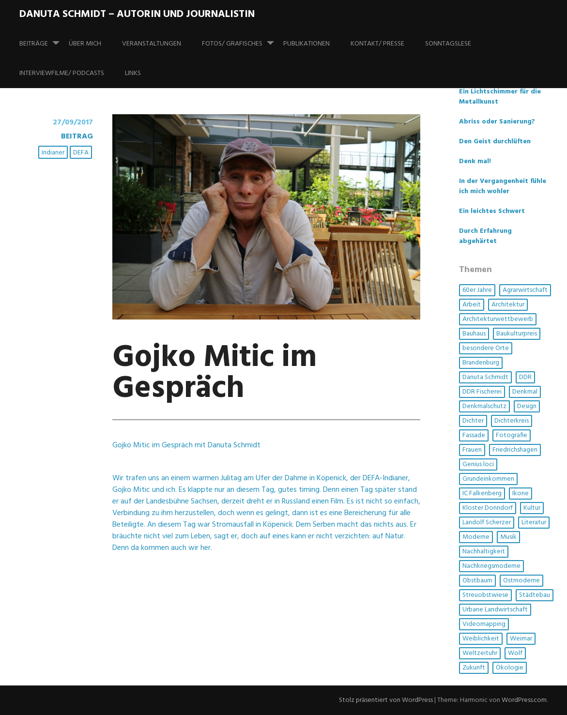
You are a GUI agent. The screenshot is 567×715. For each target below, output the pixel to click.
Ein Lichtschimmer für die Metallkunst (500, 96)
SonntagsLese (448, 43)
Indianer (53, 152)
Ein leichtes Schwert (492, 211)
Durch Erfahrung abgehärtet (485, 236)
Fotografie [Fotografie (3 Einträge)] (511, 435)
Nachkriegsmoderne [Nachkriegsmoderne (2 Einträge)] (491, 566)
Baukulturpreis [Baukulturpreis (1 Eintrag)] (516, 333)
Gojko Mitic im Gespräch (214, 373)
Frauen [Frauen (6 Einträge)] (472, 450)
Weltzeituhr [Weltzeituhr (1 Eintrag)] (479, 653)
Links (133, 73)
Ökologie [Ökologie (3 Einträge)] (509, 667)
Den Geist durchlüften (495, 141)
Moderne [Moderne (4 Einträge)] (476, 537)
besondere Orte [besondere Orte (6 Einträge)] (485, 348)
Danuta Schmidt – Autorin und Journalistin (137, 14)
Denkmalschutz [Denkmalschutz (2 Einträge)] (484, 406)
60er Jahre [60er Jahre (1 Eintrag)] (477, 290)
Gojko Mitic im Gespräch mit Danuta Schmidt (186, 445)
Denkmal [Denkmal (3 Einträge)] (524, 391)
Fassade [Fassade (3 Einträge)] (473, 435)
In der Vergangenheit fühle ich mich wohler (502, 186)
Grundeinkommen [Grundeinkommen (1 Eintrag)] (488, 479)
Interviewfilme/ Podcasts (61, 73)
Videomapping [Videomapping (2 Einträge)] (484, 624)
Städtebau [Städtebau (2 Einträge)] (534, 595)
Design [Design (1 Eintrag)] (526, 406)
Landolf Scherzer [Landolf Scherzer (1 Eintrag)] (486, 522)
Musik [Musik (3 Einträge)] (508, 537)
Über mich (85, 43)
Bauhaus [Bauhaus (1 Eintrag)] (474, 333)
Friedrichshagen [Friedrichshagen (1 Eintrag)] (514, 450)
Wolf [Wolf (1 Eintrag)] (515, 653)
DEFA (81, 152)
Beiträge (43, 39)
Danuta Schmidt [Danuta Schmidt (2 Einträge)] (485, 377)
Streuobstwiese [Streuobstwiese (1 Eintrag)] (485, 595)
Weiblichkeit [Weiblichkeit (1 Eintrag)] (480, 638)
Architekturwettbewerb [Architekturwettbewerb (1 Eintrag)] (497, 319)
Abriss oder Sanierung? (497, 121)
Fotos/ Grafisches (242, 39)
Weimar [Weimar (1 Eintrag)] (521, 638)
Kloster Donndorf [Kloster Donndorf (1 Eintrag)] (487, 508)
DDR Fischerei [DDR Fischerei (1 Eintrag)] (482, 391)
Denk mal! (475, 161)
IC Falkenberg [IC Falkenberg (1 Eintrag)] (482, 493)
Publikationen (306, 43)
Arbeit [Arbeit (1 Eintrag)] (471, 304)
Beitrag (77, 136)
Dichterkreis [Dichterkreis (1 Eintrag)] (511, 420)
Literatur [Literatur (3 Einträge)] (533, 522)
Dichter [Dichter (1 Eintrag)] (473, 420)
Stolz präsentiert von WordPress (386, 700)
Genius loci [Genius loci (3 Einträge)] (478, 464)
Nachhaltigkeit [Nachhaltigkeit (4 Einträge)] (483, 551)
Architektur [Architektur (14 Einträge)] (507, 304)
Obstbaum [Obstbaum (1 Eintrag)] (477, 580)
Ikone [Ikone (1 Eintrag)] (520, 493)
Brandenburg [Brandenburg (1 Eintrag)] (480, 362)
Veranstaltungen (151, 43)
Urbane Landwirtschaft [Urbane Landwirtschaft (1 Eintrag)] (495, 609)
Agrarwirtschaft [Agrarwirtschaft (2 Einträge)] (525, 290)
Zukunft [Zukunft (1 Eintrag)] (473, 667)
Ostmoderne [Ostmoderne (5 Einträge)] (521, 580)
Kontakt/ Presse (377, 43)
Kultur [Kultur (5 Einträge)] (531, 508)
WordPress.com (524, 700)
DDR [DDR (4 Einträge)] (525, 377)
